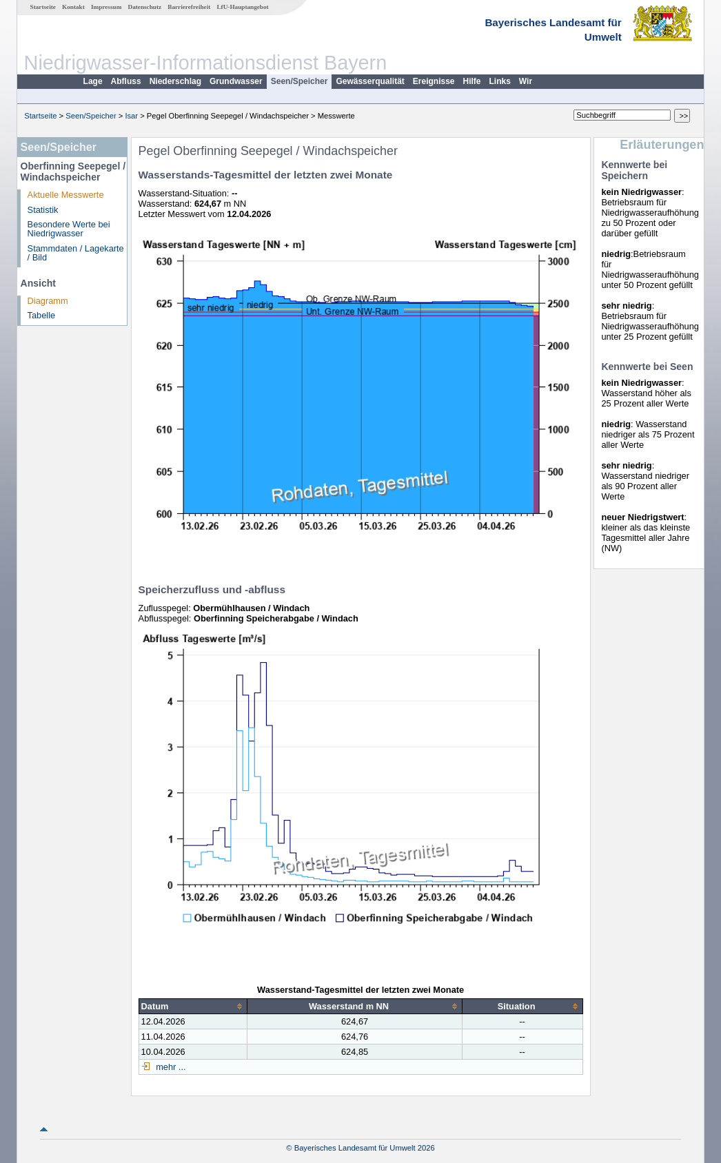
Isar (131, 116)
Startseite (43, 6)
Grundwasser (236, 81)
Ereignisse (434, 81)
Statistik (43, 210)
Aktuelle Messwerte (66, 194)
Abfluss (126, 81)
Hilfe (472, 81)
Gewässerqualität (370, 81)
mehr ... (170, 1067)
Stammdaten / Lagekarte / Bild (76, 253)
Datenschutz (145, 6)
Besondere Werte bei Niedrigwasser (69, 228)
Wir (525, 81)
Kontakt (73, 6)
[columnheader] (193, 1005)
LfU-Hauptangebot (242, 6)
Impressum (106, 6)
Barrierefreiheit (188, 6)
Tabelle (42, 315)
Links (500, 81)
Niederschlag (175, 81)
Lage (93, 81)
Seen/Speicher (299, 81)
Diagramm (48, 301)
